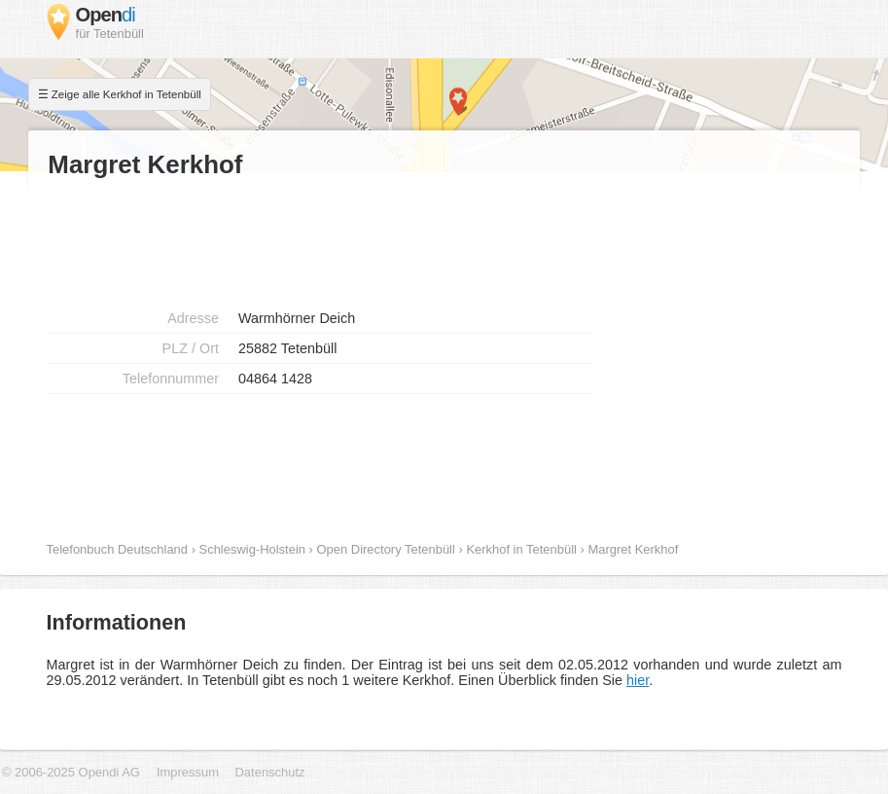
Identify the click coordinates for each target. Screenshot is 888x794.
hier (637, 680)
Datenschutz (270, 772)
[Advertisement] (299, 238)
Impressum (190, 772)
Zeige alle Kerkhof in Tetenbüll (126, 94)
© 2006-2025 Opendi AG (71, 772)
